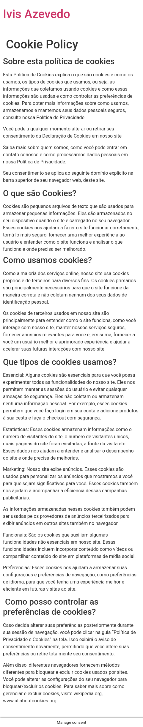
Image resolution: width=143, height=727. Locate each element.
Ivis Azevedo (36, 14)
